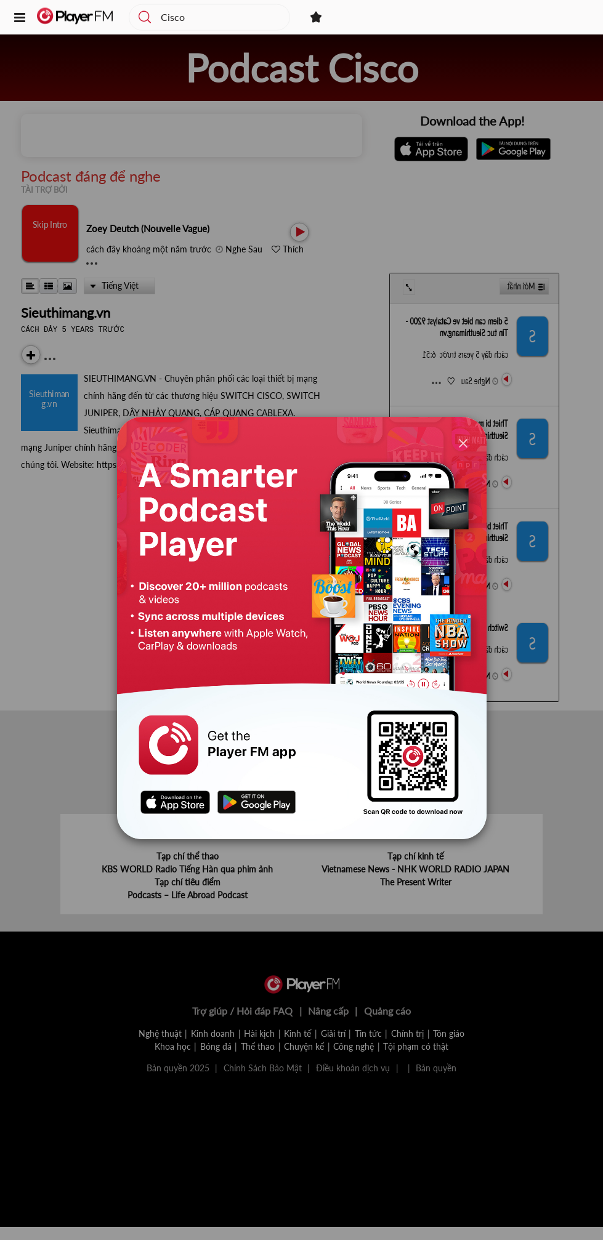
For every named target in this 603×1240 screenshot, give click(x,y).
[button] (19, 18)
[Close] (463, 443)
